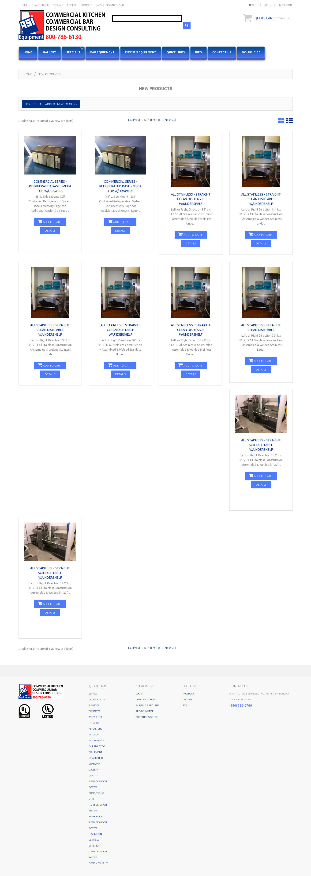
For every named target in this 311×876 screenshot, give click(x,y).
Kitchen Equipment (140, 52)
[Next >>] (170, 119)
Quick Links (176, 52)
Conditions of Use (147, 717)
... (142, 119)
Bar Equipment (102, 52)
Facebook (188, 693)
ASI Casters (95, 728)
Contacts (94, 711)
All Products (97, 699)
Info (198, 52)
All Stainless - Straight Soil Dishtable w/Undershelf (261, 444)
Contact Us (221, 52)
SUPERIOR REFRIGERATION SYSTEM (98, 851)
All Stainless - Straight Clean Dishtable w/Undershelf (190, 199)
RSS (185, 705)
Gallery (49, 52)
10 (158, 119)
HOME (28, 52)
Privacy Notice (145, 711)
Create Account (145, 699)
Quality (93, 775)
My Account (285, 5)
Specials (75, 50)
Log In (267, 5)
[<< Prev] (134, 119)
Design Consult (98, 863)
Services (94, 840)
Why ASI (93, 693)
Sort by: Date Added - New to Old (51, 103)
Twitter (187, 699)
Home (27, 74)
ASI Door (94, 734)
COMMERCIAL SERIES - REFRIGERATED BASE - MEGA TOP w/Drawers (50, 186)
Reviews (94, 705)
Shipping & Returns (147, 705)
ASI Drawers (96, 740)
